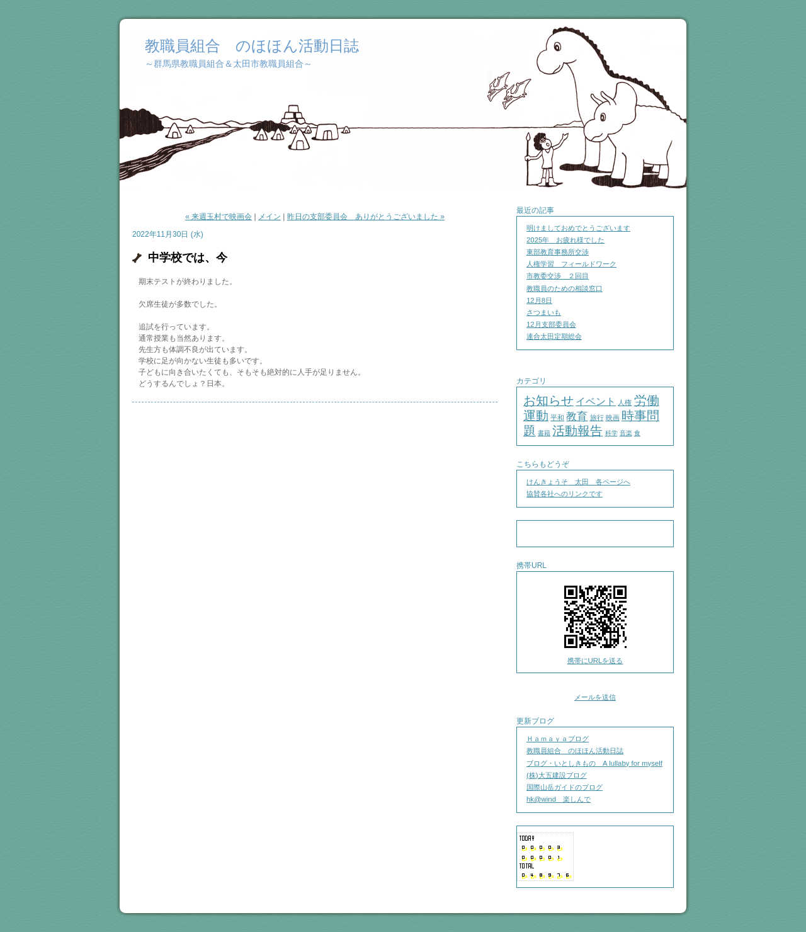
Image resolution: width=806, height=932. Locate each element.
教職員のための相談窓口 (564, 288)
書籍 (544, 432)
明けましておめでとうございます (578, 228)
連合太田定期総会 (554, 336)
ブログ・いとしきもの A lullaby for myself (594, 763)
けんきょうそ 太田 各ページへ (578, 482)
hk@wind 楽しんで (558, 799)
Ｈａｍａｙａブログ (557, 738)
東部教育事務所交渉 (557, 252)
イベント (596, 401)
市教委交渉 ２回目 (557, 276)
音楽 (626, 432)
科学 (611, 432)
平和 (557, 417)
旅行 (597, 417)
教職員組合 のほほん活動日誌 (252, 45)
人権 (625, 402)
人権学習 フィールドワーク (571, 264)
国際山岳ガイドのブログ (564, 787)
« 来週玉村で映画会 (218, 216)
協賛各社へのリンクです (564, 493)
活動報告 (577, 431)
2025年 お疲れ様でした (565, 240)
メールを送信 (595, 697)
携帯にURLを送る (595, 660)
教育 (576, 417)
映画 (613, 417)
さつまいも (543, 312)
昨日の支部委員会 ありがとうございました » (366, 216)
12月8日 (539, 300)
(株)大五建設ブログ (556, 775)
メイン (269, 216)
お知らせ (548, 400)
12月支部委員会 (551, 324)
